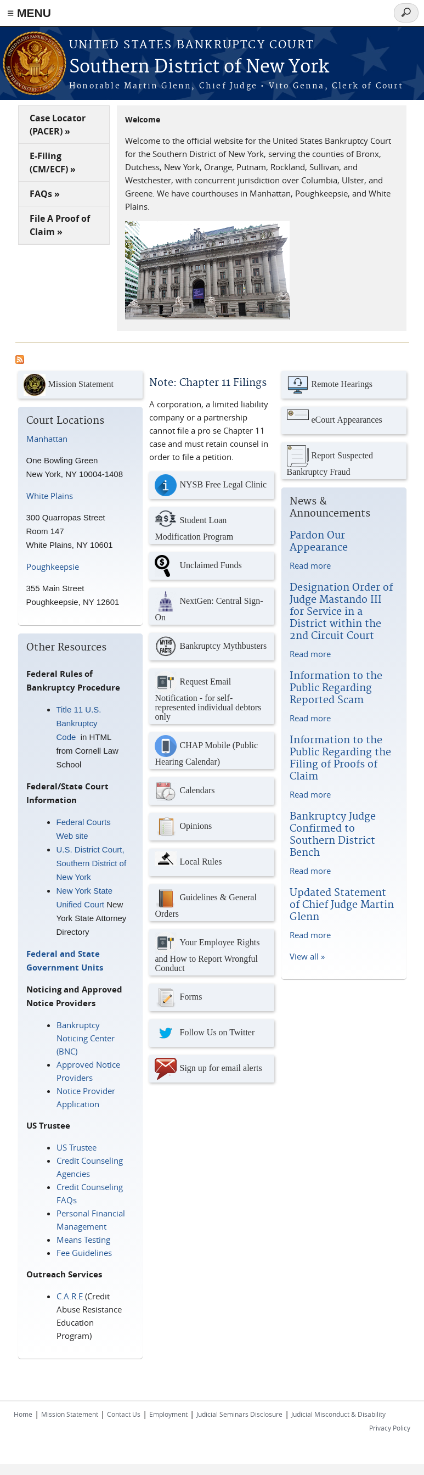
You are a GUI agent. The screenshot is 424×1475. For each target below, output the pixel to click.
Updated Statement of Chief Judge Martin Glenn (342, 905)
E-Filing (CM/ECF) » (53, 162)
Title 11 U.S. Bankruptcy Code (78, 723)
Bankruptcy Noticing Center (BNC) (85, 1038)
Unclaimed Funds (198, 566)
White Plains (49, 495)
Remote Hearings (330, 385)
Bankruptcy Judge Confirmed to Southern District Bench (333, 834)
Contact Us (123, 1414)
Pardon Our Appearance (319, 541)
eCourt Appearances (334, 420)
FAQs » (45, 194)
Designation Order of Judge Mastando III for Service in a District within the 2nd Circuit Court (341, 611)
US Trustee (76, 1147)
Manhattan (46, 438)
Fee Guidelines (84, 1252)
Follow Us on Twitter (205, 1033)
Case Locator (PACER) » (58, 124)
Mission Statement (69, 385)
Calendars (184, 791)
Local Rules (188, 862)
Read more (310, 565)
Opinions (183, 827)
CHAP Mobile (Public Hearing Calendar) (206, 750)
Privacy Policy (389, 1427)
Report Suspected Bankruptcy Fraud (330, 460)
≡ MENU (29, 13)
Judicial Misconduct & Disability (338, 1414)
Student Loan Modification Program (194, 525)
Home (23, 1414)
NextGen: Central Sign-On (209, 606)
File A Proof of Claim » (60, 225)
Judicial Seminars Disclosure (239, 1414)
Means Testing (83, 1239)
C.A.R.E (69, 1296)
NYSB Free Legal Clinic (211, 485)
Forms (178, 997)
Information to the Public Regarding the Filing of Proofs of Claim (340, 758)
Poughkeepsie (52, 566)
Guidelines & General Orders (205, 902)
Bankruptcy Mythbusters (211, 647)
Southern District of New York (199, 67)
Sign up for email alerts (208, 1069)
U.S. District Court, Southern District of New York (91, 863)
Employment (168, 1414)
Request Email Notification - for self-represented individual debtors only (208, 696)
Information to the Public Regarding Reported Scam (336, 688)
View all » (307, 956)
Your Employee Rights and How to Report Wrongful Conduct (207, 952)
